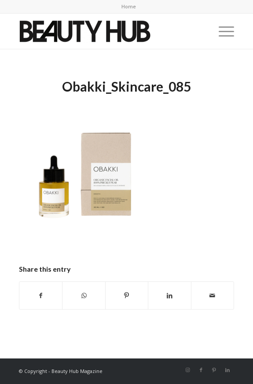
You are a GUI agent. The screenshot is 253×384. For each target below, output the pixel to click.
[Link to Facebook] (201, 370)
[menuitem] (128, 6)
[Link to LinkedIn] (227, 370)
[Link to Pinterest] (214, 370)
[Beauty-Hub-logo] (105, 31)
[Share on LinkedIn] (169, 295)
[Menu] (222, 31)
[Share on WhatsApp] (83, 295)
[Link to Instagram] (187, 370)
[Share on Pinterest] (127, 295)
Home (128, 6)
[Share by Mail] (212, 295)
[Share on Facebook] (40, 295)
